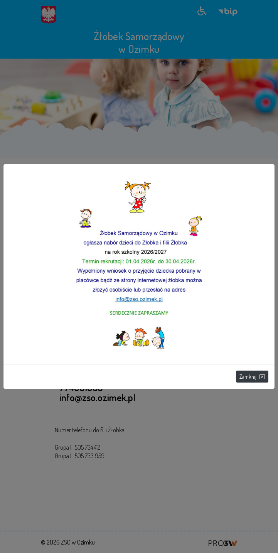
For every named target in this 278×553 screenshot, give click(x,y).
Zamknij (252, 376)
